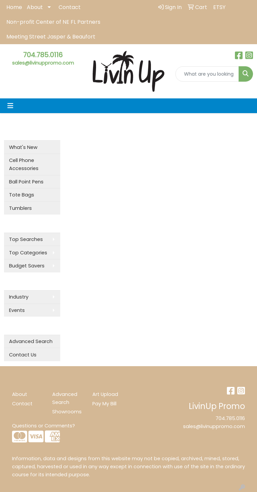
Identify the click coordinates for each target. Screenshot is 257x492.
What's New (23, 147)
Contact (70, 7)
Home (14, 7)
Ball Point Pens (26, 181)
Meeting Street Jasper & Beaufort (50, 36)
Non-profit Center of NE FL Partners (53, 22)
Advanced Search (31, 341)
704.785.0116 (43, 55)
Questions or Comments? (43, 425)
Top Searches (26, 239)
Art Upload (105, 394)
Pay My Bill (104, 403)
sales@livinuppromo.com (43, 63)
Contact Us (22, 354)
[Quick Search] (207, 74)
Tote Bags (21, 194)
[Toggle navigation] (10, 105)
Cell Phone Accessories (23, 164)
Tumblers (20, 208)
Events (17, 310)
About (35, 7)
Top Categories (28, 252)
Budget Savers (27, 265)
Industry (18, 297)
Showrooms (67, 411)
